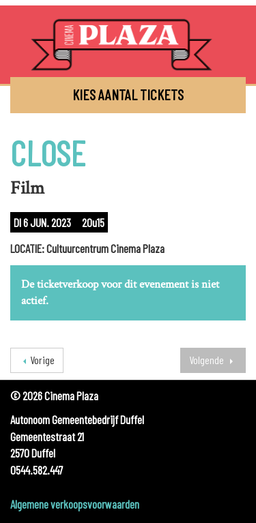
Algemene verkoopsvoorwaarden (74, 504)
